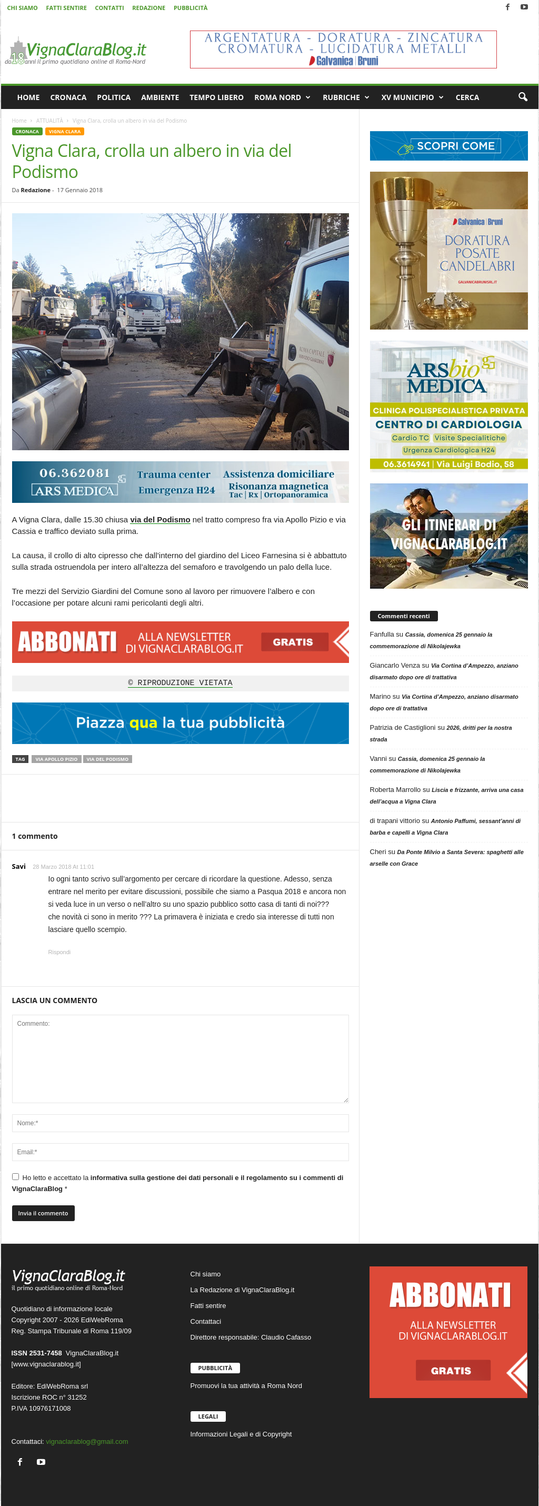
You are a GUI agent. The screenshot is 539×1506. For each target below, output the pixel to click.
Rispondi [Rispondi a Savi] (59, 952)
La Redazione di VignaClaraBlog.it (243, 1290)
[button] (522, 97)
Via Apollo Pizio (56, 759)
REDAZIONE (148, 8)
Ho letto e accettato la (178, 1183)
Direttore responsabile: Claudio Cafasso (251, 1337)
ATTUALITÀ (49, 120)
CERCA (468, 97)
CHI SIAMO (22, 8)
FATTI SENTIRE (66, 8)
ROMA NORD (282, 97)
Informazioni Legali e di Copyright (241, 1434)
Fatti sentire (208, 1306)
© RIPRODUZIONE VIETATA (180, 683)
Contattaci (206, 1321)
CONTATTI (109, 8)
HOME (28, 97)
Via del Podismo (108, 759)
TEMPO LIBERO (216, 97)
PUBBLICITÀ (190, 8)
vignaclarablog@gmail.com (87, 1441)
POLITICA (114, 97)
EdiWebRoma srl (62, 1386)
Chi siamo (206, 1274)
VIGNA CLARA (65, 131)
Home (19, 120)
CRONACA (68, 97)
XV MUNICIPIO (413, 97)
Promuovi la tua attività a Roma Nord (246, 1386)
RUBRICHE (346, 97)
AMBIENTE (160, 97)
